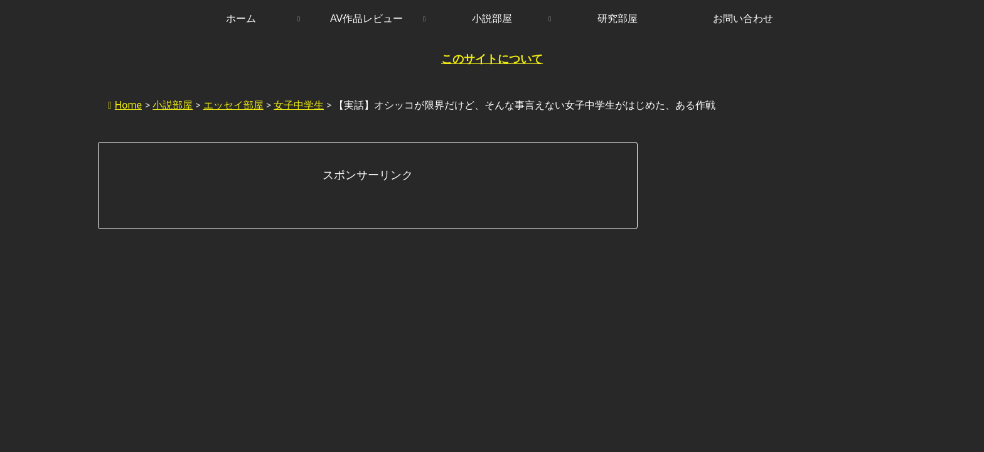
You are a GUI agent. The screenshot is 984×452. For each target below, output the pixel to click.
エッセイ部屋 (233, 105)
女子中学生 (299, 105)
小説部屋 (172, 105)
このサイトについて (492, 59)
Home (125, 105)
